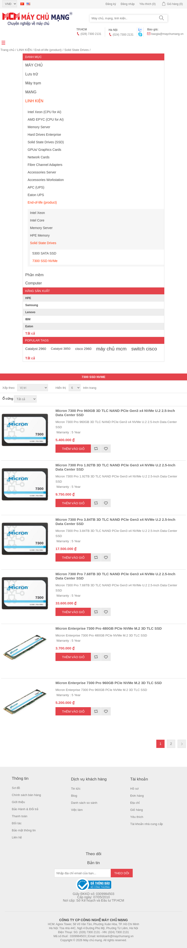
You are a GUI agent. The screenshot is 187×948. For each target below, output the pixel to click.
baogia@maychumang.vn (167, 34)
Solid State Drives (76, 50)
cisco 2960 (83, 349)
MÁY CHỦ (34, 65)
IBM (27, 319)
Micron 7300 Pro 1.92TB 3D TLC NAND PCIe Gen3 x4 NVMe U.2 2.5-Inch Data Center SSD (115, 467)
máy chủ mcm (111, 348)
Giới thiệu (18, 802)
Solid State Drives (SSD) (46, 142)
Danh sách (182, 388)
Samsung (31, 305)
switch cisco (144, 348)
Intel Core (37, 220)
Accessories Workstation (46, 180)
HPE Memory (40, 235)
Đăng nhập (128, 4)
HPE (28, 298)
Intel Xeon (37, 213)
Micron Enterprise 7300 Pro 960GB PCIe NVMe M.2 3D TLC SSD (108, 683)
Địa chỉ (135, 802)
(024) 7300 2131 (123, 34)
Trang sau (182, 744)
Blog (74, 795)
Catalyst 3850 (60, 348)
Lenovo (30, 312)
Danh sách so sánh (84, 802)
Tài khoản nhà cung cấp (146, 824)
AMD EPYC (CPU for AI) (46, 119)
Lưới (173, 388)
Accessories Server (42, 172)
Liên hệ (17, 837)
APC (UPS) (36, 187)
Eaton (29, 326)
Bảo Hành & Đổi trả (25, 809)
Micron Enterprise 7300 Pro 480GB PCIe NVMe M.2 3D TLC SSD (108, 628)
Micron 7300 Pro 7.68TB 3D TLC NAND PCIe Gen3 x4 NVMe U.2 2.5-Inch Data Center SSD (115, 576)
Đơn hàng (137, 795)
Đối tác (16, 823)
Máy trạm (33, 83)
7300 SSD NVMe (45, 261)
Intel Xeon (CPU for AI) (44, 112)
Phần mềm (34, 275)
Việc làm (77, 810)
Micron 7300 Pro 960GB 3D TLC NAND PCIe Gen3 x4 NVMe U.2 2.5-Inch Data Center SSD (115, 413)
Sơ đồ (16, 788)
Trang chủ (7, 50)
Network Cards (39, 157)
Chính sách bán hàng (26, 795)
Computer (33, 283)
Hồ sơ (134, 788)
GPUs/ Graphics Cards (44, 150)
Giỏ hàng (136, 810)
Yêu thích (136, 817)
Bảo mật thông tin (24, 830)
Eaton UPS (36, 195)
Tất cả (30, 333)
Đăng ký (111, 4)
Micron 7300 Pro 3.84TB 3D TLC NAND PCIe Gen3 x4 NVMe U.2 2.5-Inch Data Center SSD (115, 521)
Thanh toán (19, 816)
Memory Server (39, 127)
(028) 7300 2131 (91, 34)
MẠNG (30, 92)
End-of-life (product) (48, 50)
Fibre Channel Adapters (45, 165)
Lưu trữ (31, 74)
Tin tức (76, 788)
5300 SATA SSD (44, 253)
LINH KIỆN (24, 50)
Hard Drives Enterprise (44, 134)
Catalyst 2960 (35, 349)
